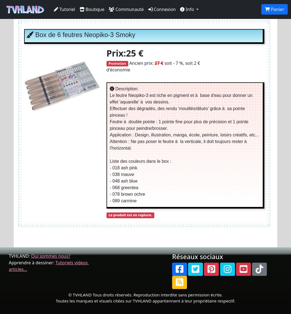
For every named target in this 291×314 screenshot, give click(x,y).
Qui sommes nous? (50, 256)
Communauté (126, 9)
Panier (274, 9)
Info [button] (187, 9)
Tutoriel (64, 9)
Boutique (92, 9)
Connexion (162, 9)
